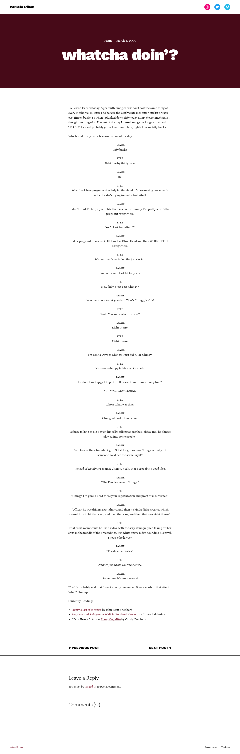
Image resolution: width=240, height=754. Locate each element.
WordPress (16, 747)
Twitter (225, 747)
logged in (90, 686)
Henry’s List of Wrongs (86, 610)
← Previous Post (83, 648)
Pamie (108, 40)
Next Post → (160, 648)
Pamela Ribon (22, 7)
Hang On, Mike (111, 619)
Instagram (211, 747)
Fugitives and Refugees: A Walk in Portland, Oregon (105, 614)
